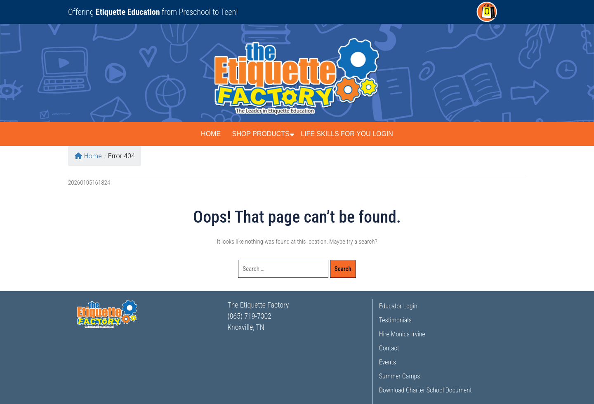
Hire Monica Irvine (402, 334)
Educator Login (398, 306)
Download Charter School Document (425, 390)
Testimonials (395, 320)
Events (387, 362)
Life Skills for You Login (347, 133)
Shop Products (260, 133)
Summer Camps (399, 376)
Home (211, 133)
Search (343, 268)
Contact (389, 348)
